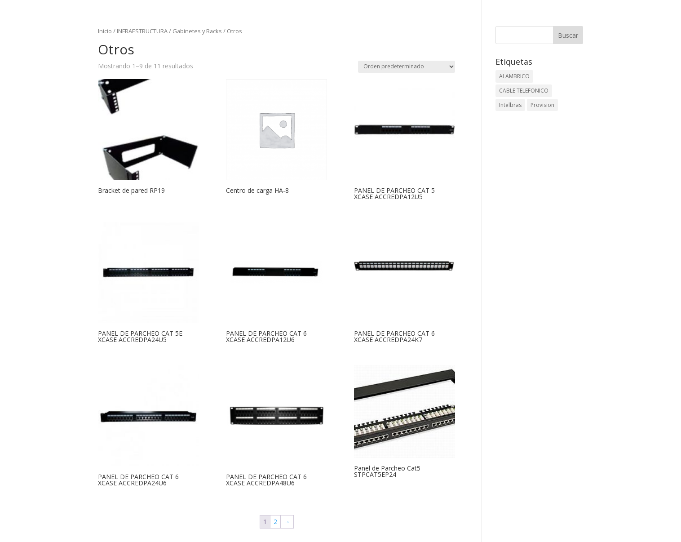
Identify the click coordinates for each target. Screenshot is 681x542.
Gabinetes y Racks (197, 31)
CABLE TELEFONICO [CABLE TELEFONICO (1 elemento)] (523, 90)
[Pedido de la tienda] (406, 67)
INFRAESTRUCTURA (142, 31)
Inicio (105, 31)
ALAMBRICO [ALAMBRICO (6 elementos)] (514, 76)
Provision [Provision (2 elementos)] (542, 105)
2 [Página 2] (275, 521)
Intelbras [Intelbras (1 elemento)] (510, 105)
